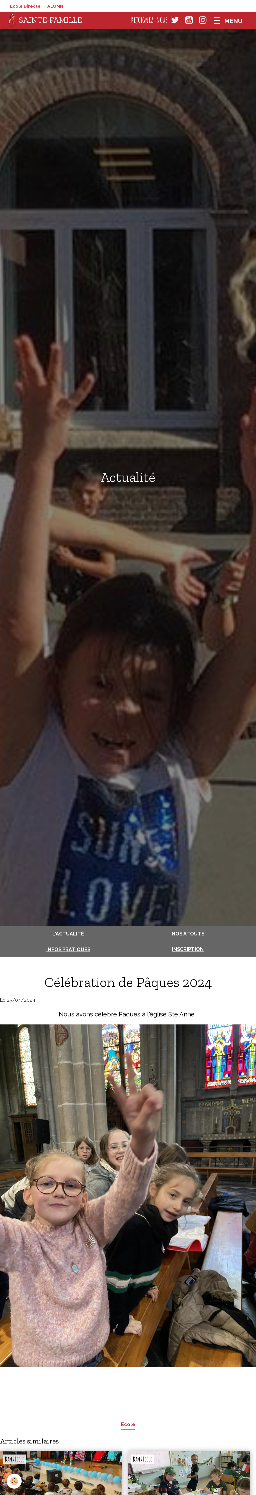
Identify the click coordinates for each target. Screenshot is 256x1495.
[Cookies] (14, 1481)
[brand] (45, 20)
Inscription (188, 949)
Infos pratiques (68, 949)
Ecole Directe (25, 6)
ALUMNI (56, 6)
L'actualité (68, 933)
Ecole (128, 1424)
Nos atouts (188, 933)
